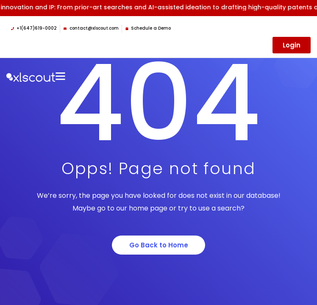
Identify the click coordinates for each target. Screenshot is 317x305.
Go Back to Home (158, 245)
